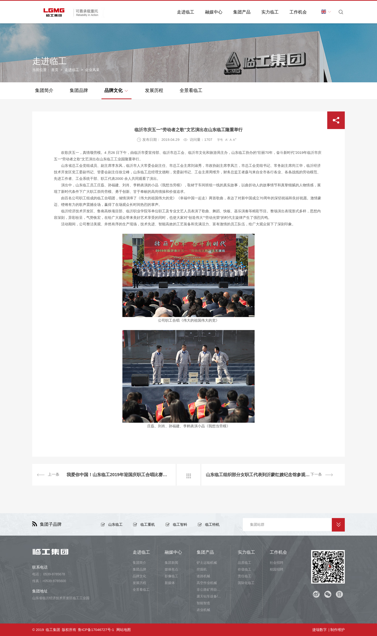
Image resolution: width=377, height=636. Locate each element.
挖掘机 (202, 569)
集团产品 (242, 12)
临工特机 (212, 524)
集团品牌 (79, 90)
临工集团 (53, 630)
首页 (54, 70)
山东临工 (115, 524)
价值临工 (244, 569)
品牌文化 (116, 90)
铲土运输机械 (207, 563)
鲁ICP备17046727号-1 (96, 630)
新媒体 (170, 583)
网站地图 (123, 630)
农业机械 (203, 610)
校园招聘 (276, 569)
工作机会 (298, 12)
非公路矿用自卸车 (210, 589)
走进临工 (185, 12)
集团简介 (44, 90)
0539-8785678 (54, 574)
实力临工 (270, 12)
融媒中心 (213, 12)
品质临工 (244, 563)
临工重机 (147, 524)
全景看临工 (191, 90)
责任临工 (244, 576)
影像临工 (171, 576)
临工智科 (180, 524)
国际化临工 (246, 583)
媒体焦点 (171, 569)
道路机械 (203, 576)
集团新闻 (171, 563)
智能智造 (203, 603)
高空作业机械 (207, 583)
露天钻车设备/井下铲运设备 (210, 596)
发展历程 (154, 90)
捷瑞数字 (319, 630)
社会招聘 (276, 563)
